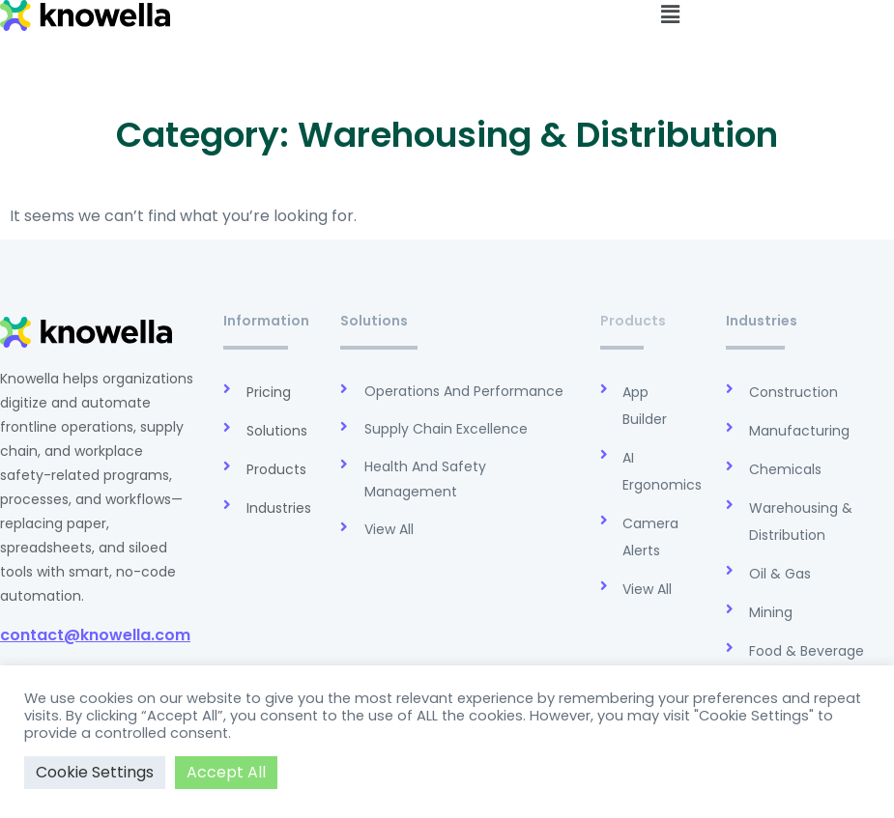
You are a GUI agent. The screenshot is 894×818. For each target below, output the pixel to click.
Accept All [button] (226, 772)
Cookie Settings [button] (95, 772)
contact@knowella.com (95, 635)
